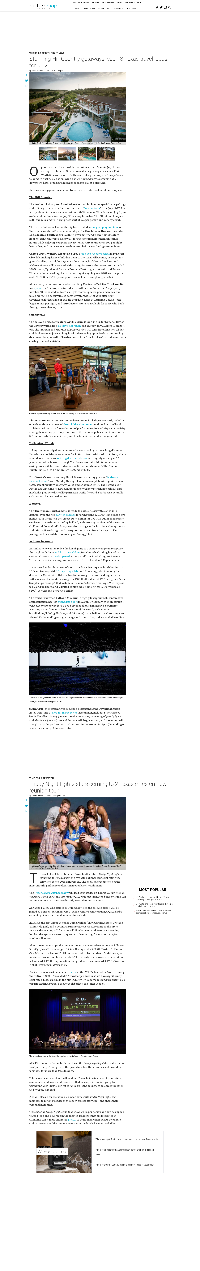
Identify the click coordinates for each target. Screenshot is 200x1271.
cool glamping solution (104, 227)
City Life (95, 3)
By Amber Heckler (36, 71)
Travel (119, 3)
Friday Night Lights (45, 892)
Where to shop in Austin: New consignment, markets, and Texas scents (127, 1215)
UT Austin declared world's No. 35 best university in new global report (152, 898)
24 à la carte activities (67, 552)
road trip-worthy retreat (95, 253)
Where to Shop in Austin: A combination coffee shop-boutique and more (125, 1228)
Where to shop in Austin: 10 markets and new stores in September (125, 1240)
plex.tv (72, 1195)
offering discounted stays (72, 458)
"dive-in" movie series (64, 712)
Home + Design (89, 8)
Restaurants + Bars (81, 3)
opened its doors (68, 601)
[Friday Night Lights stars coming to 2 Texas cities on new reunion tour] (77, 833)
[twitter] (161, 7)
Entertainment (108, 3)
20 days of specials (67, 571)
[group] (48, 154)
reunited (71, 1010)
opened (38, 288)
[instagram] (165, 7)
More (134, 8)
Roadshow (62, 892)
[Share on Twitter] (26, 81)
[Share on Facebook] (26, 75)
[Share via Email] (26, 86)
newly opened (61, 556)
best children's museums (79, 424)
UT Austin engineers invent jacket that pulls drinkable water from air (154, 905)
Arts (139, 3)
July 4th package (66, 514)
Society (78, 8)
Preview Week (92, 208)
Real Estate (129, 3)
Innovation (118, 8)
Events (127, 8)
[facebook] (157, 7)
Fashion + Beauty (104, 8)
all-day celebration (69, 325)
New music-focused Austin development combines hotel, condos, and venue (153, 912)
